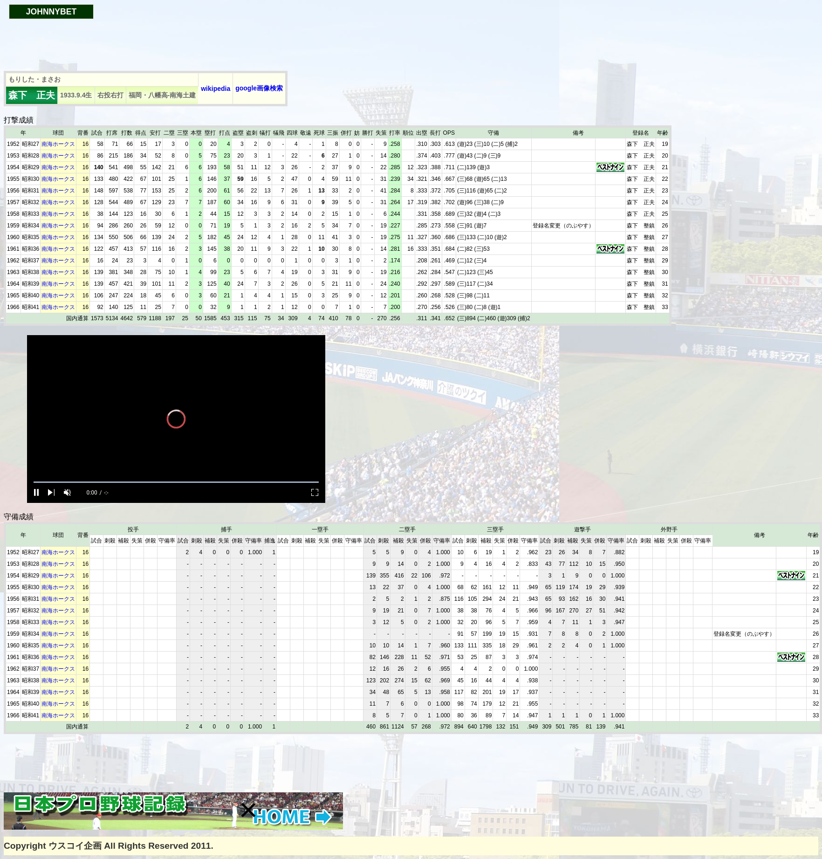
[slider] (176, 482)
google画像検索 (259, 88)
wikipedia (215, 88)
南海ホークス (58, 144)
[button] (248, 810)
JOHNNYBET (51, 11)
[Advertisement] (173, 41)
